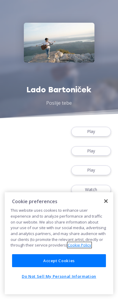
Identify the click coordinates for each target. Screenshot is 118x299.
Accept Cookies (59, 260)
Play (91, 131)
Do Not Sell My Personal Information (59, 276)
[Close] (105, 201)
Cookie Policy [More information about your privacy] (79, 245)
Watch (91, 189)
